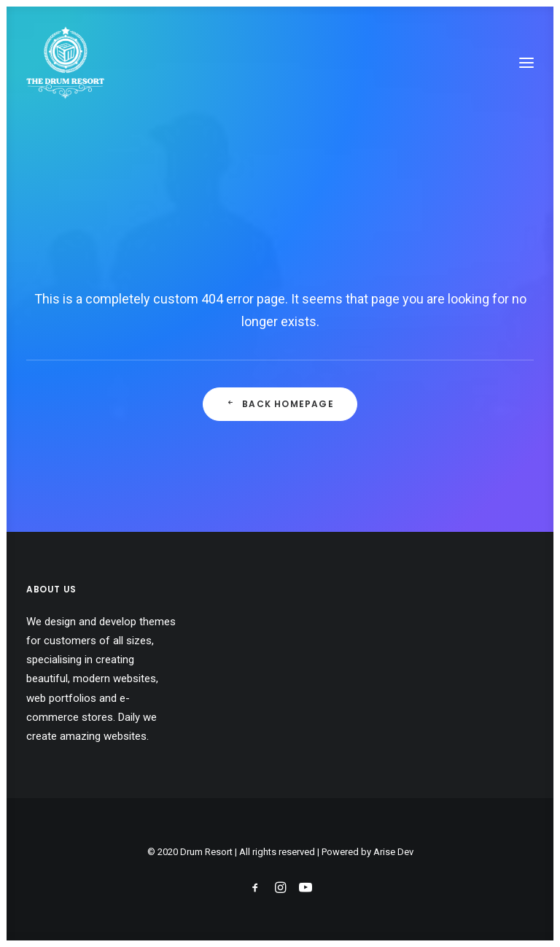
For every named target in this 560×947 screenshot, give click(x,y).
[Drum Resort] (65, 62)
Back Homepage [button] (280, 404)
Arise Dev (393, 851)
